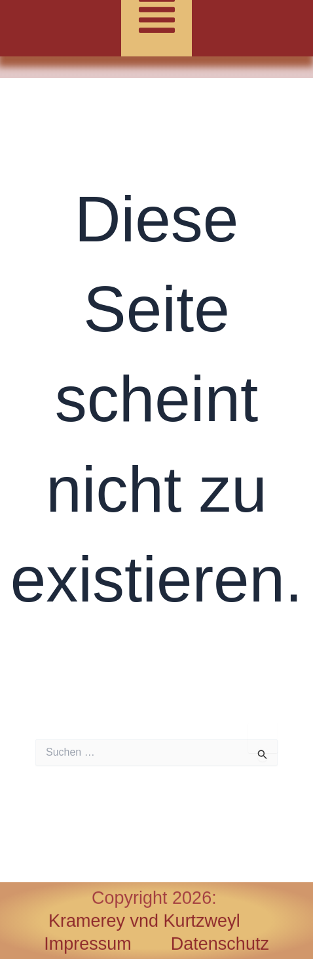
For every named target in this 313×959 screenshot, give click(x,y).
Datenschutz (220, 944)
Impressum (107, 944)
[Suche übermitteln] (262, 754)
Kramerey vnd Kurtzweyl (144, 921)
